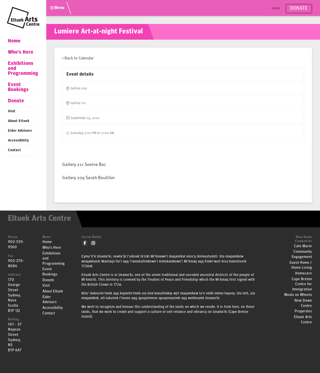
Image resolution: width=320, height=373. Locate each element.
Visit (12, 111)
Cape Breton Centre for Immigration (302, 284)
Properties (303, 311)
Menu (57, 8)
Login (276, 8)
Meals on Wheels (298, 295)
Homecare (303, 273)
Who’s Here (21, 52)
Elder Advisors (20, 131)
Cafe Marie (303, 246)
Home (14, 41)
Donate (16, 101)
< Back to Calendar (78, 58)
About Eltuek (19, 121)
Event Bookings (18, 87)
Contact (14, 150)
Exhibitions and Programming (23, 68)
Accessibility (18, 140)
